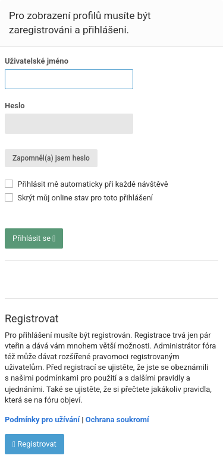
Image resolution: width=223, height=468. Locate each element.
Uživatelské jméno (36, 60)
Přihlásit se (33, 238)
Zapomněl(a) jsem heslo (51, 158)
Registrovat (34, 444)
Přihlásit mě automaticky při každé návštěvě (86, 184)
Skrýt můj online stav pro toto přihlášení (79, 197)
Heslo (15, 105)
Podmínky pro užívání (42, 419)
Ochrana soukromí (117, 419)
